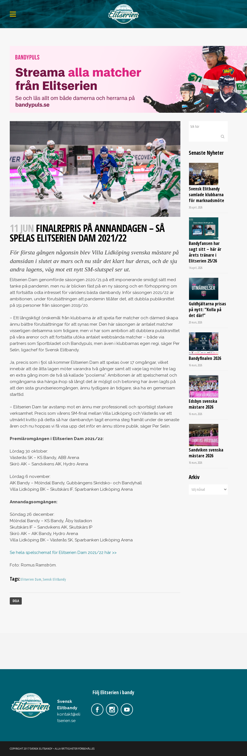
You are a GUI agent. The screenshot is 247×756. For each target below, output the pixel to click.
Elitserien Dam (31, 579)
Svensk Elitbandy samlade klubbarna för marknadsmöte (206, 194)
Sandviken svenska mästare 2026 (206, 453)
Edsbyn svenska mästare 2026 (203, 404)
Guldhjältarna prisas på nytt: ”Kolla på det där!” (207, 309)
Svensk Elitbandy (54, 579)
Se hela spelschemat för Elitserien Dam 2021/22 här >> (63, 552)
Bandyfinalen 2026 (205, 358)
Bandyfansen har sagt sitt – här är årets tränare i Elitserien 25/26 (205, 252)
